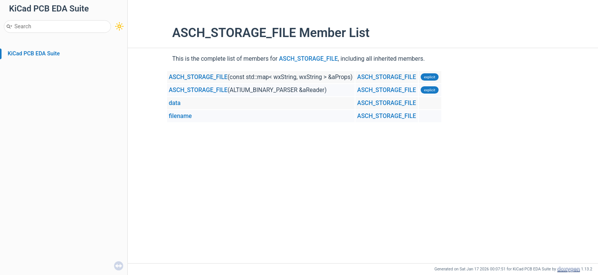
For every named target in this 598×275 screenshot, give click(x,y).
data (175, 103)
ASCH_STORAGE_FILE (308, 58)
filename (180, 116)
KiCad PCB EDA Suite (34, 53)
